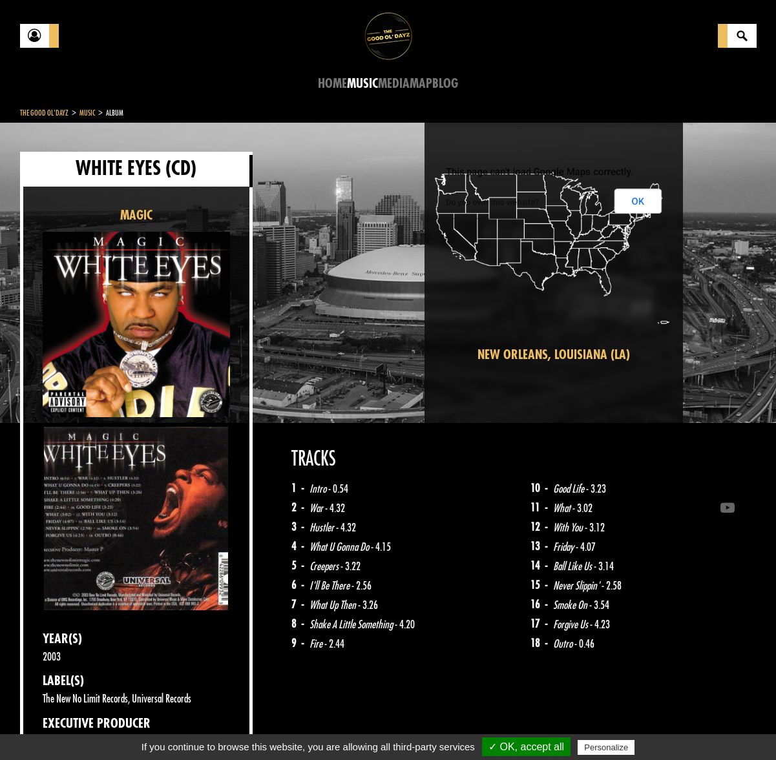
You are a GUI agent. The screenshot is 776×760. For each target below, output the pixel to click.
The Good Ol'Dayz (44, 113)
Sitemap (233, 728)
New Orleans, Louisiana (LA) (553, 355)
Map (421, 83)
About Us (182, 728)
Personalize (606, 747)
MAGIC (136, 215)
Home (332, 83)
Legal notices (121, 728)
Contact (52, 726)
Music (362, 83)
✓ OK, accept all (526, 746)
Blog (445, 83)
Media (394, 83)
